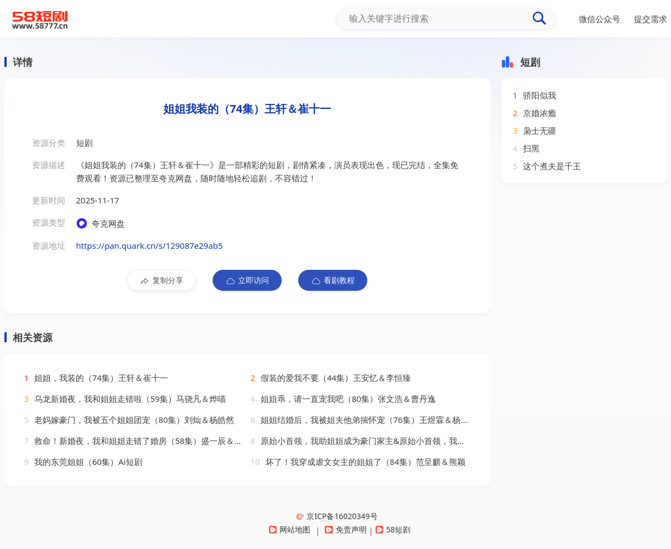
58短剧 (393, 529)
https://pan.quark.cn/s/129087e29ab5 (149, 245)
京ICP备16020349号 (336, 516)
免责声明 (345, 529)
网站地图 (289, 529)
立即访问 (247, 280)
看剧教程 (333, 280)
